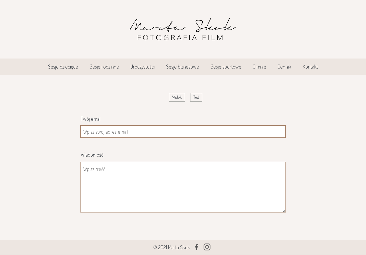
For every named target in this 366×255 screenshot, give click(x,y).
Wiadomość (92, 154)
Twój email (91, 119)
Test (196, 97)
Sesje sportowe (226, 66)
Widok (178, 98)
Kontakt (310, 66)
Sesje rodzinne (104, 66)
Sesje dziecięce (63, 66)
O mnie (259, 66)
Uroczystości (142, 66)
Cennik (284, 66)
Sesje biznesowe (182, 66)
